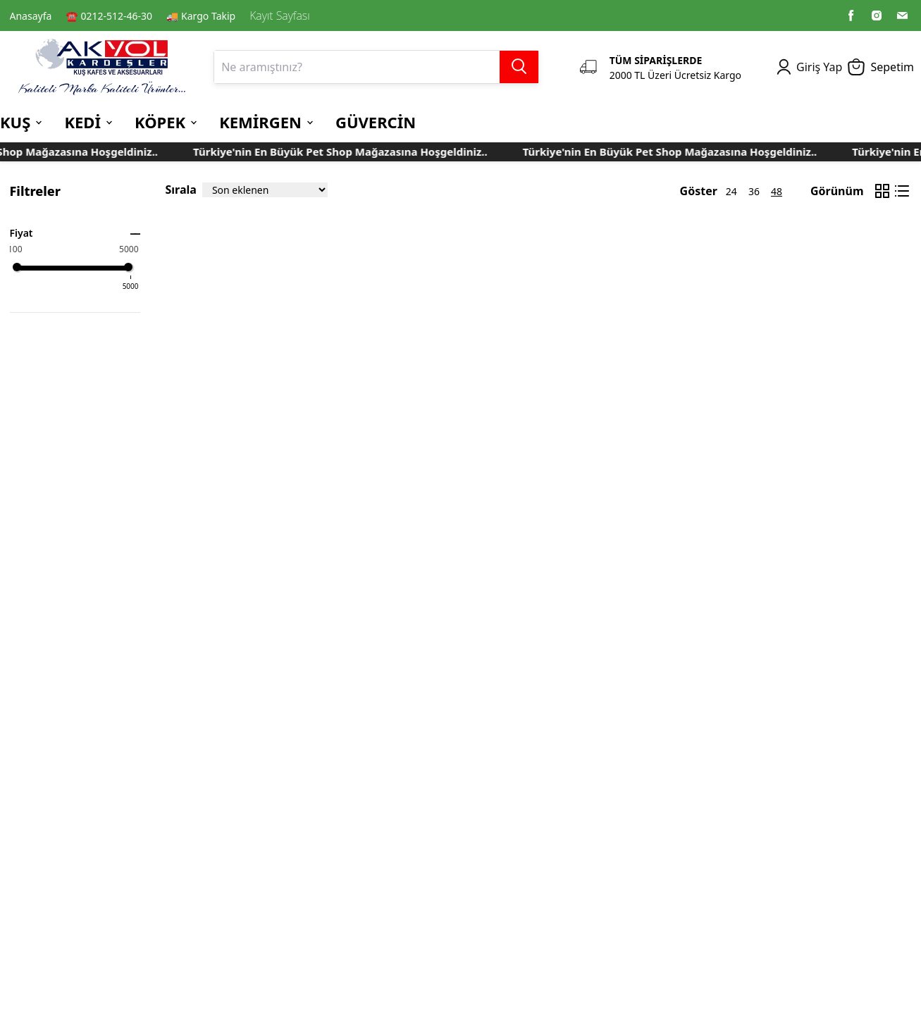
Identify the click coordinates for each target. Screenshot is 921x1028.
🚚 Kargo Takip (200, 16)
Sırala (181, 189)
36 (754, 191)
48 (776, 191)
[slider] (17, 267)
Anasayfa (31, 16)
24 (731, 191)
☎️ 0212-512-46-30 (109, 16)
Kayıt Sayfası (279, 15)
